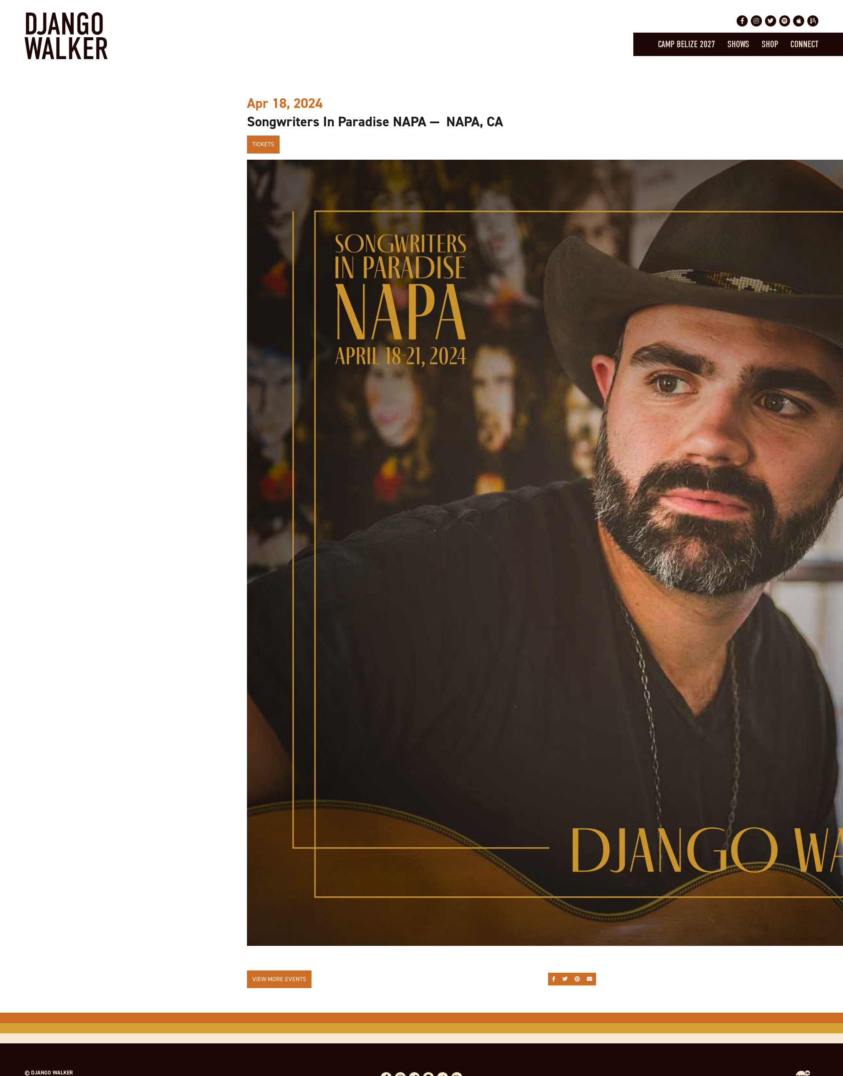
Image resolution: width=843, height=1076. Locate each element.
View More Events (279, 979)
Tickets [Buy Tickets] (263, 144)
